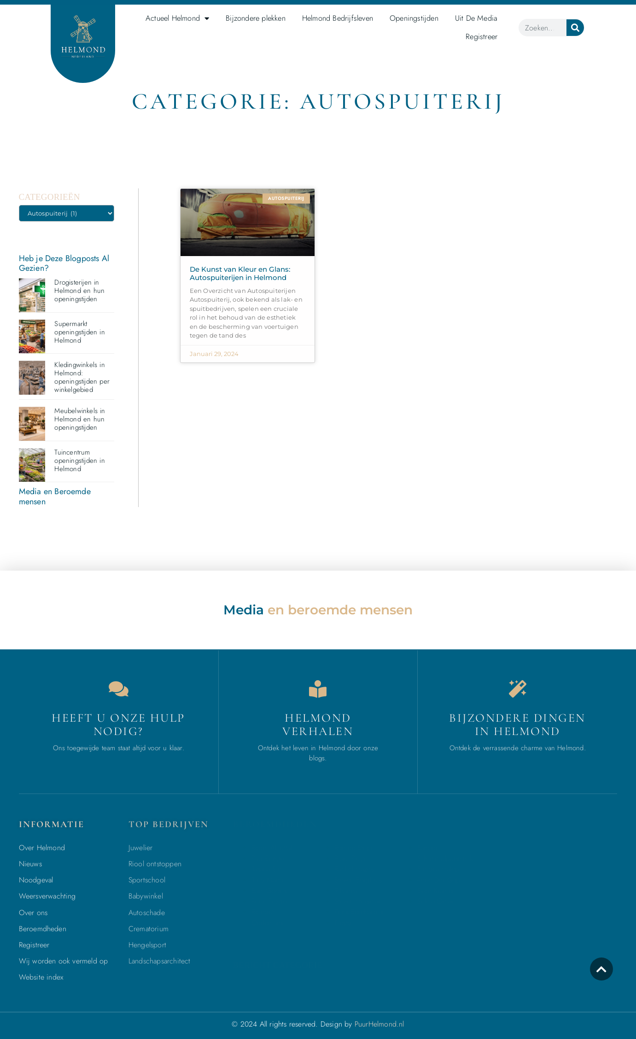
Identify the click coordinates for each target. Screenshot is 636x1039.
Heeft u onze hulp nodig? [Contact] (118, 724)
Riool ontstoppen (154, 863)
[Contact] (118, 689)
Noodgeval (36, 880)
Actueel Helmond (177, 18)
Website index (41, 977)
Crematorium (148, 928)
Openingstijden (414, 17)
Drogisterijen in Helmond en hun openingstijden (79, 290)
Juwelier (140, 847)
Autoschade (146, 912)
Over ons (33, 912)
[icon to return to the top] (601, 969)
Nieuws (30, 863)
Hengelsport (147, 945)
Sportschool (146, 880)
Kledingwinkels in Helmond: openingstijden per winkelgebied (82, 377)
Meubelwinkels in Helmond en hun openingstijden (79, 419)
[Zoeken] (575, 27)
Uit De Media (476, 17)
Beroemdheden (42, 928)
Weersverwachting (47, 896)
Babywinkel (145, 896)
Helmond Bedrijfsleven (337, 17)
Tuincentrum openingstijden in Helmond (79, 460)
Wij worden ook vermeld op (63, 961)
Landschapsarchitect (159, 961)
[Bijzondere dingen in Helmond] (517, 689)
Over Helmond (42, 847)
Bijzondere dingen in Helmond (517, 724)
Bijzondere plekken (256, 17)
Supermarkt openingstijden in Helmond (79, 332)
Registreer (481, 36)
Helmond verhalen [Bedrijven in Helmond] (317, 724)
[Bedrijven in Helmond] (318, 689)
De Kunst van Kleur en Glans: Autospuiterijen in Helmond (240, 273)
